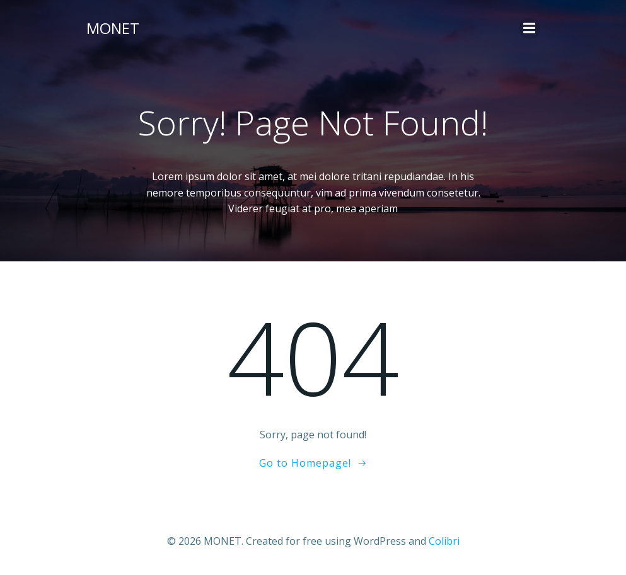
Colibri (444, 541)
